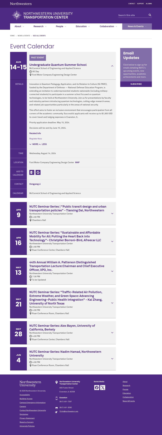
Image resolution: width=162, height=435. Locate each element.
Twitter (102, 387)
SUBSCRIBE (136, 84)
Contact (131, 4)
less (43, 144)
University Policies (27, 426)
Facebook (96, 387)
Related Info (35, 133)
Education (83, 26)
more (33, 144)
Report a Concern (27, 422)
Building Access (26, 399)
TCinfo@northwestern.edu (68, 411)
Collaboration (108, 26)
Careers (23, 406)
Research (40, 26)
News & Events (137, 26)
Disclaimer (24, 414)
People (61, 26)
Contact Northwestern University (33, 410)
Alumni (149, 4)
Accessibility (25, 395)
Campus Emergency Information (33, 403)
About (19, 26)
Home (12, 36)
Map (77, 162)
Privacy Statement (27, 418)
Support (140, 4)
